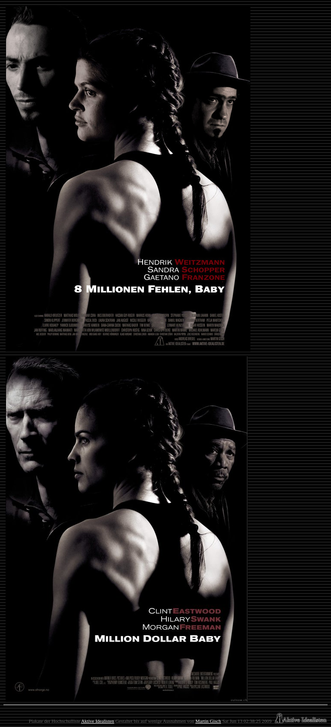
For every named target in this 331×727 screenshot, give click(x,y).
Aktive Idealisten (97, 721)
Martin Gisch (208, 721)
